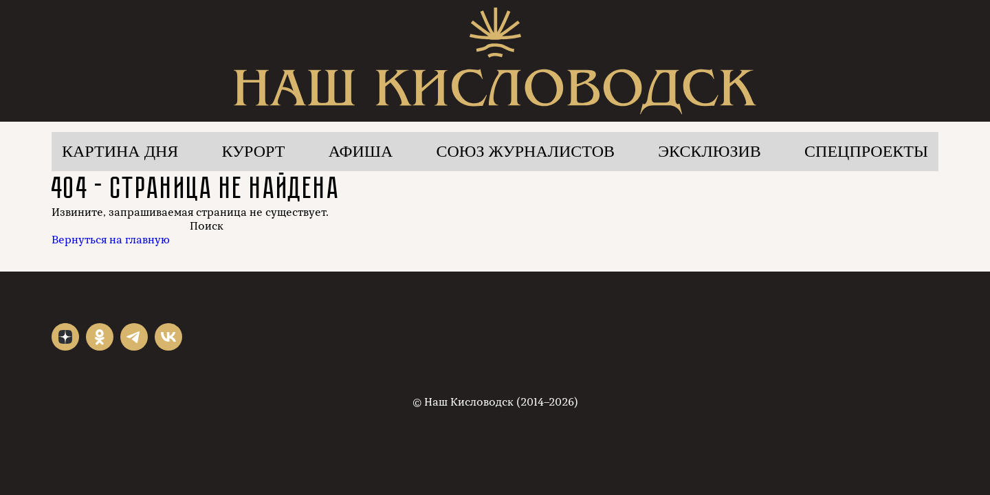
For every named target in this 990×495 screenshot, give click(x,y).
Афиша (361, 151)
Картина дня (120, 151)
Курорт (253, 151)
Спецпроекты (866, 151)
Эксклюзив (709, 151)
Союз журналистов (526, 151)
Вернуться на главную (111, 240)
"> (65, 337)
